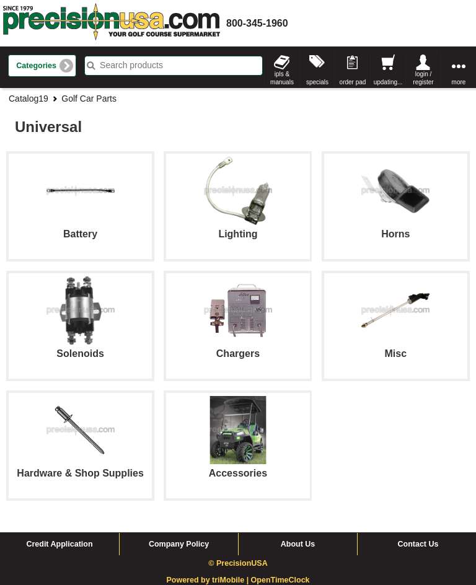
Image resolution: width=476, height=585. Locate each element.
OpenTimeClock (280, 580)
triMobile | (231, 580)
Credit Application (59, 544)
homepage (111, 23)
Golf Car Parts (89, 98)
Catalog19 (28, 98)
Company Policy (179, 544)
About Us (298, 544)
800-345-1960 (257, 23)
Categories (36, 65)
